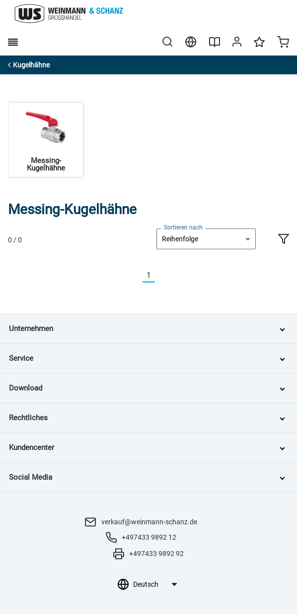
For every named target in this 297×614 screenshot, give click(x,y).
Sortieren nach (183, 227)
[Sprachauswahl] (154, 584)
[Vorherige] (137, 275)
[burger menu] (13, 42)
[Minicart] (283, 43)
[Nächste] (161, 275)
